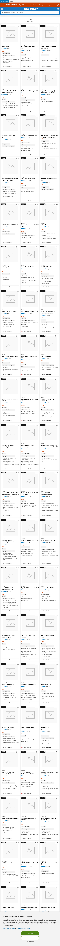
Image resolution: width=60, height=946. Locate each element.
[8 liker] (17, 664)
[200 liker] (36, 291)
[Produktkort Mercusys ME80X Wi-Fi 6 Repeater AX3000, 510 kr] (30, 714)
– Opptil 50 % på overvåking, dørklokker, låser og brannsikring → (28, 5)
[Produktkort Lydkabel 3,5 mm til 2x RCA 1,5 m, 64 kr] (10, 123)
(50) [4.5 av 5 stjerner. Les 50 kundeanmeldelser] (10, 226)
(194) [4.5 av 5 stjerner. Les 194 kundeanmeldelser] (30, 909)
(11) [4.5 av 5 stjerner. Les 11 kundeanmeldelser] (29, 269)
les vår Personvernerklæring (23, 928)
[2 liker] (37, 71)
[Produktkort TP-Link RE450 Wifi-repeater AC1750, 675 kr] (30, 298)
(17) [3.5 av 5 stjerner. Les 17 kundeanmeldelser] (10, 182)
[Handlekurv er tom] (58, 9)
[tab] (4, 1)
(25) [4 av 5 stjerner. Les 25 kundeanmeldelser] (29, 731)
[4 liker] (37, 26)
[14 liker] (56, 71)
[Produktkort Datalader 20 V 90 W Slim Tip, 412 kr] (10, 212)
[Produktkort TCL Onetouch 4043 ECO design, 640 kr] (10, 298)
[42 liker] (36, 843)
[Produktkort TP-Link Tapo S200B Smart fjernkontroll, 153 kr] (30, 575)
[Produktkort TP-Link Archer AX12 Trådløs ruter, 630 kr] (49, 527)
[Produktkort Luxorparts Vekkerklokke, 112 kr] (10, 33)
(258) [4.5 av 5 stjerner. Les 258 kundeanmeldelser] (30, 93)
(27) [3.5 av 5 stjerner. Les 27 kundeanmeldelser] (29, 137)
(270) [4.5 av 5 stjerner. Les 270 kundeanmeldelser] (10, 544)
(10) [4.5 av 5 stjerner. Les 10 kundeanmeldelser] (49, 686)
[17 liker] (36, 205)
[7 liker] (37, 473)
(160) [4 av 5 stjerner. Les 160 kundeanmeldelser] (30, 686)
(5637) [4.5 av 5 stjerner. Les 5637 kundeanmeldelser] (30, 866)
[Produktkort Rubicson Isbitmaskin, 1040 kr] (49, 212)
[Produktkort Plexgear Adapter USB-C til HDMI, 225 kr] (49, 575)
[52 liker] (17, 247)
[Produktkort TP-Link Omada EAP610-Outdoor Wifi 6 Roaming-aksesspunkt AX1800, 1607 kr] (10, 480)
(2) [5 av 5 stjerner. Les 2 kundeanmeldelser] (29, 402)
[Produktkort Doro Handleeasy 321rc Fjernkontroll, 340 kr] (49, 714)
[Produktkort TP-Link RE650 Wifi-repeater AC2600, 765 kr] (10, 343)
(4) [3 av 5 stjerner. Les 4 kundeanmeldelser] (9, 313)
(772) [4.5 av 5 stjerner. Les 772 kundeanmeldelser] (49, 226)
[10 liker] (17, 26)
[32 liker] (17, 336)
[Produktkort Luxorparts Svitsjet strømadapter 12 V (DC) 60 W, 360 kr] (30, 212)
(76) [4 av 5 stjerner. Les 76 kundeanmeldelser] (10, 729)
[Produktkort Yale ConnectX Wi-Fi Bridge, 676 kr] (10, 714)
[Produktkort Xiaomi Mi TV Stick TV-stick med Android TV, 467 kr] (30, 622)
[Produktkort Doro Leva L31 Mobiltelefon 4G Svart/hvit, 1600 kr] (49, 622)
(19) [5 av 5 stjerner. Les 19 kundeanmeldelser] (10, 820)
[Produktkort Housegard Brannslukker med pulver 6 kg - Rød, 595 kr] (30, 33)
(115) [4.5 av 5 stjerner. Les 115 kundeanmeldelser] (30, 496)
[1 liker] (17, 115)
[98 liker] (56, 473)
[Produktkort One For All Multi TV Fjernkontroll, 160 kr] (10, 671)
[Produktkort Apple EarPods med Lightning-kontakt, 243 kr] (30, 78)
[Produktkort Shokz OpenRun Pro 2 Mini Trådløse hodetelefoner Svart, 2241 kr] (10, 78)
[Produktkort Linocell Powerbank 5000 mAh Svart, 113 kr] (30, 894)
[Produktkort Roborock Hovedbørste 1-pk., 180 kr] (49, 671)
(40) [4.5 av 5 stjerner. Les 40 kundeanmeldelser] (49, 315)
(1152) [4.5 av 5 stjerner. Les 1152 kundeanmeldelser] (49, 496)
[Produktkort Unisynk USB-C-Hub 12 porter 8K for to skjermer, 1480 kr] (30, 386)
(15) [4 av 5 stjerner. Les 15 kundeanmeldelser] (49, 449)
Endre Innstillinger (30, 941)
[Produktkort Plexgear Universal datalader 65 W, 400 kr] (30, 166)
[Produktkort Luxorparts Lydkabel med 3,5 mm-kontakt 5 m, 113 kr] (49, 850)
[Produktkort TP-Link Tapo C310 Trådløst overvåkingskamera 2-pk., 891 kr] (10, 527)
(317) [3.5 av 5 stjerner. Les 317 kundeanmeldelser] (30, 639)
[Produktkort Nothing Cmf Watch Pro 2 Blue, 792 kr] (49, 254)
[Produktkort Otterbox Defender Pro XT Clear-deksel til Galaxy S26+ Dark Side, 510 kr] (49, 123)
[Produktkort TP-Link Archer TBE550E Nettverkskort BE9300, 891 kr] (30, 759)
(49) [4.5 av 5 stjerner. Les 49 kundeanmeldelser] (10, 94)
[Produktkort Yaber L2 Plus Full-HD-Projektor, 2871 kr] (30, 254)
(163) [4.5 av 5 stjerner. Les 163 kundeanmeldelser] (49, 590)
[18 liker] (56, 26)
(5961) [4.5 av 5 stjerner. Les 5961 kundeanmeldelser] (49, 911)
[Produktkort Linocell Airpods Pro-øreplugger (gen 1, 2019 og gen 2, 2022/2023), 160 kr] (49, 78)
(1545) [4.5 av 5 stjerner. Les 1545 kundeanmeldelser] (30, 313)
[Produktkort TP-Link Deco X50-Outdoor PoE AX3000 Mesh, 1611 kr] (49, 386)
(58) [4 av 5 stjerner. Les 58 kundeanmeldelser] (49, 269)
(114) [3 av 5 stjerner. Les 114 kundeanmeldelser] (10, 48)
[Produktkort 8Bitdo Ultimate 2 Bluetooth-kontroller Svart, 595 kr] (10, 894)
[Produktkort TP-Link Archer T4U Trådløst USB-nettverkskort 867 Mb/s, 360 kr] (49, 298)
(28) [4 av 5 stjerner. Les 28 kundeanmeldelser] (10, 865)
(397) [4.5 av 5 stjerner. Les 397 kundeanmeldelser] (10, 269)
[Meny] (2, 9)
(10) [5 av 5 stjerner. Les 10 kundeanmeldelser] (10, 139)
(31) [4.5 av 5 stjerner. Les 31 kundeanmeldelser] (29, 542)
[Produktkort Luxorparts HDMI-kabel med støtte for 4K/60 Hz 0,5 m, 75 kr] (30, 805)
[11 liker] (36, 379)
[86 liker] (17, 425)
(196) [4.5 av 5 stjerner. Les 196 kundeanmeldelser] (49, 358)
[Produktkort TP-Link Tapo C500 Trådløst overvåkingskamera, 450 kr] (49, 480)
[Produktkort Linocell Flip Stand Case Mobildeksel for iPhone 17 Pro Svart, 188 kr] (10, 166)
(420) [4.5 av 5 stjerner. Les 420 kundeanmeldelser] (49, 402)
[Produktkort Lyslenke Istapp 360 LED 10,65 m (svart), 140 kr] (10, 386)
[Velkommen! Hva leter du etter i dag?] (31, 12)
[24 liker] (36, 158)
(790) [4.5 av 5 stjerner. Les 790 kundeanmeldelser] (30, 822)
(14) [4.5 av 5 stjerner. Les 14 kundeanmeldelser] (29, 590)
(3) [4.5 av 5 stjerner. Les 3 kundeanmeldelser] (9, 911)
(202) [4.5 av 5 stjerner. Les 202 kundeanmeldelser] (30, 180)
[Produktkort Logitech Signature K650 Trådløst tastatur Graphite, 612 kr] (10, 622)
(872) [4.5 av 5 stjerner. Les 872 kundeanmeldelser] (10, 449)
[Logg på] (54, 9)
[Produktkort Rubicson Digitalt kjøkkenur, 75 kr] (10, 254)
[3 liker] (57, 158)
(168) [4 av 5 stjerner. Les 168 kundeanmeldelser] (49, 775)
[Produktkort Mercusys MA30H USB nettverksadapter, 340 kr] (10, 805)
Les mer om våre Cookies (9, 928)
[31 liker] (17, 379)
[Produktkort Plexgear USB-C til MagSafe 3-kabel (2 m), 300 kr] (30, 527)
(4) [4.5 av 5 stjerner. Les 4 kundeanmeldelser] (29, 775)
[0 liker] (57, 115)
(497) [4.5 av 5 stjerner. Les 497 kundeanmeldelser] (49, 542)
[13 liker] (56, 568)
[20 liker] (56, 291)
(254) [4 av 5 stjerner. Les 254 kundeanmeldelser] (49, 50)
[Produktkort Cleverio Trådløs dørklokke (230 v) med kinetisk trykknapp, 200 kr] (49, 759)
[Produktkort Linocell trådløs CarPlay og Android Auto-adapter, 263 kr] (49, 33)
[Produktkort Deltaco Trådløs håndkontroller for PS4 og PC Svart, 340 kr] (30, 480)
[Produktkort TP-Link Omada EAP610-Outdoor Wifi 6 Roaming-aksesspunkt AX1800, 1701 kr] (49, 432)
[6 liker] (37, 247)
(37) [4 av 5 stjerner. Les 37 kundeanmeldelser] (29, 359)
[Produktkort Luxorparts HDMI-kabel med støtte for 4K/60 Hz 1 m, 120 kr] (49, 805)
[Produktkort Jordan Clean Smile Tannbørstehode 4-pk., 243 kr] (30, 343)
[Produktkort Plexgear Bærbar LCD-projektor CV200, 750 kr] (30, 123)
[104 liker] (56, 205)
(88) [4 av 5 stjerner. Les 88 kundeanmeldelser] (49, 731)
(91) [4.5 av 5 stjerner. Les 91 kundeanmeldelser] (49, 866)
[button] (34, 21)
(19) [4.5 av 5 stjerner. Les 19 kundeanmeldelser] (29, 50)
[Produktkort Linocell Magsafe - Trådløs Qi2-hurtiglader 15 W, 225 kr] (10, 759)
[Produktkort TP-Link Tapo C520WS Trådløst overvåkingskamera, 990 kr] (10, 575)
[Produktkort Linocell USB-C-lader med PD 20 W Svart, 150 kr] (49, 894)
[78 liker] (17, 568)
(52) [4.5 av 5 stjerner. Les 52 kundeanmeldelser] (49, 182)
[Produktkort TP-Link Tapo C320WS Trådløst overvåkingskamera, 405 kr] (10, 432)
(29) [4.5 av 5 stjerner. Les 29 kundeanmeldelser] (10, 639)
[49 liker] (17, 520)
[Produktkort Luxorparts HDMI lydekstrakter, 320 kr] (10, 850)
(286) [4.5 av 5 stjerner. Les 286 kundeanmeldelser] (10, 402)
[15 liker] (56, 707)
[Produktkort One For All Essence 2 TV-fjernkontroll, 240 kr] (30, 671)
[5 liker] (17, 71)
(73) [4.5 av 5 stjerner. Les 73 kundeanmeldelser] (29, 228)
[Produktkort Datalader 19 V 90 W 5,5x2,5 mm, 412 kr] (49, 166)
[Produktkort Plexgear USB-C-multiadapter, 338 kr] (49, 343)
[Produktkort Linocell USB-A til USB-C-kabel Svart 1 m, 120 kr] (30, 850)
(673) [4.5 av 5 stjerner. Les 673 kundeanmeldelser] (10, 591)
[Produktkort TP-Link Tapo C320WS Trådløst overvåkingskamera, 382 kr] (30, 432)
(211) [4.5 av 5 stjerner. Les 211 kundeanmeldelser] (10, 358)
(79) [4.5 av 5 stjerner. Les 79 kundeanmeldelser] (10, 775)
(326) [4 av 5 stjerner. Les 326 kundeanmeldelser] (49, 94)
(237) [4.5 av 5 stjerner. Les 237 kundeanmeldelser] (10, 686)
